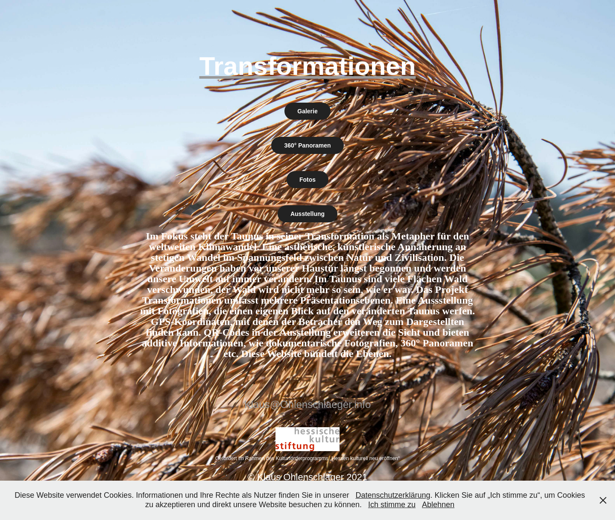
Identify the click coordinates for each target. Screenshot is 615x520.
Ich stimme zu (392, 504)
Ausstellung (307, 213)
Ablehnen (438, 504)
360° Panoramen (307, 145)
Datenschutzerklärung (392, 495)
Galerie (307, 111)
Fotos (307, 179)
